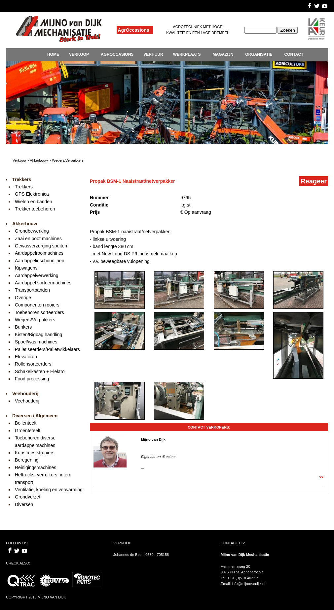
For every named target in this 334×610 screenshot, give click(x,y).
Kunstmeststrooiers (35, 452)
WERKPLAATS (187, 54)
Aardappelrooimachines (39, 253)
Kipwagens (26, 268)
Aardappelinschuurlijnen (39, 260)
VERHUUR (153, 54)
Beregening (27, 460)
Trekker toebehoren (35, 208)
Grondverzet (27, 496)
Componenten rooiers (37, 304)
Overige (23, 297)
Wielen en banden (33, 201)
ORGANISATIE (258, 54)
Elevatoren (26, 356)
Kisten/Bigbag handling (38, 334)
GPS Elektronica (32, 194)
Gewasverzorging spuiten (41, 245)
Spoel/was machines (36, 341)
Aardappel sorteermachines (43, 282)
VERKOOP (79, 54)
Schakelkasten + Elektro (40, 371)
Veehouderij (27, 400)
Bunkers (23, 327)
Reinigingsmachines (35, 467)
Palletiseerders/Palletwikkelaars (47, 349)
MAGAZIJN (222, 54)
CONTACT (294, 54)
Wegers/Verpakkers (35, 319)
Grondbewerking (32, 231)
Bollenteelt (25, 423)
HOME (53, 54)
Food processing (32, 378)
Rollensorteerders (33, 364)
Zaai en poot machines (38, 238)
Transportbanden (32, 290)
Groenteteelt (27, 430)
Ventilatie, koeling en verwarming (49, 489)
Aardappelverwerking (36, 275)
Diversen (24, 504)
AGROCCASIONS (117, 54)
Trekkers (24, 186)
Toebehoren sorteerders (39, 312)
